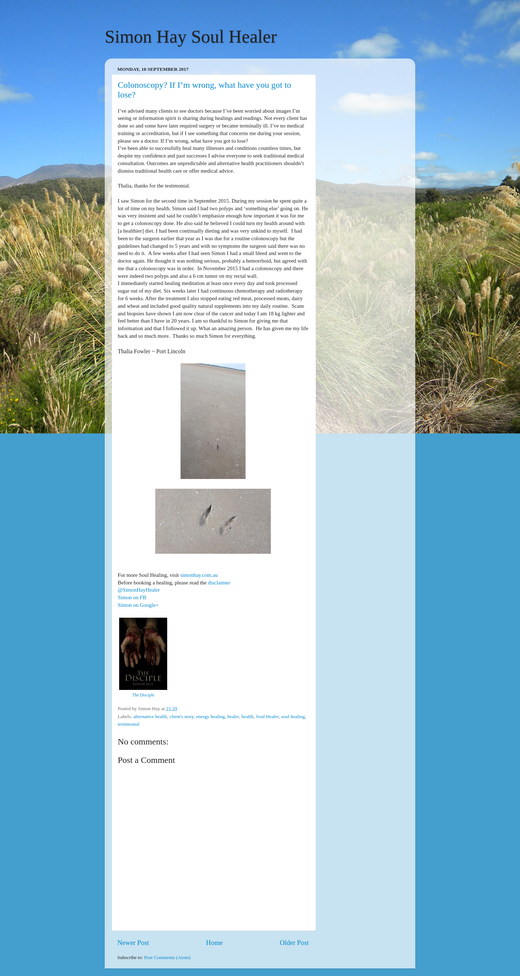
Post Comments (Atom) (167, 957)
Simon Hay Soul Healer (191, 36)
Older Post (294, 942)
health (248, 716)
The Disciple (143, 695)
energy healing (210, 716)
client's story (181, 716)
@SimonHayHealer (139, 590)
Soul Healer (267, 716)
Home (214, 942)
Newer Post (133, 942)
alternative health (150, 716)
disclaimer (219, 583)
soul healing (293, 716)
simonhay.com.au (199, 575)
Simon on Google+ (138, 605)
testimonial (128, 724)
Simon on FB (132, 597)
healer (233, 716)
